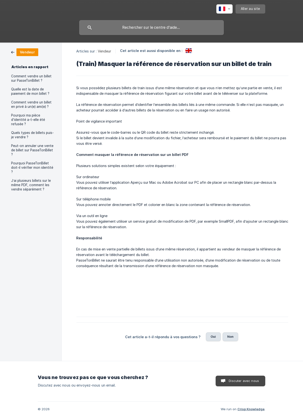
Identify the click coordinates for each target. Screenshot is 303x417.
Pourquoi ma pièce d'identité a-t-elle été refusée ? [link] (28, 119)
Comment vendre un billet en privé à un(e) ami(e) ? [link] (31, 104)
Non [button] (230, 336)
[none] (224, 9)
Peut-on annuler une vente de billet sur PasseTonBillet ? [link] (32, 150)
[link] (24, 52)
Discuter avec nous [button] (244, 381)
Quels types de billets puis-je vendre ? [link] (32, 135)
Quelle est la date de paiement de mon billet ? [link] (30, 91)
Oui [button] (213, 336)
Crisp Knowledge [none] (251, 409)
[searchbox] (151, 27)
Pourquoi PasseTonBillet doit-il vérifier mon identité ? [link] (32, 167)
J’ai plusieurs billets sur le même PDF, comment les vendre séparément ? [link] (31, 185)
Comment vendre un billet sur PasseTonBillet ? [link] (31, 78)
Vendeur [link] (104, 51)
